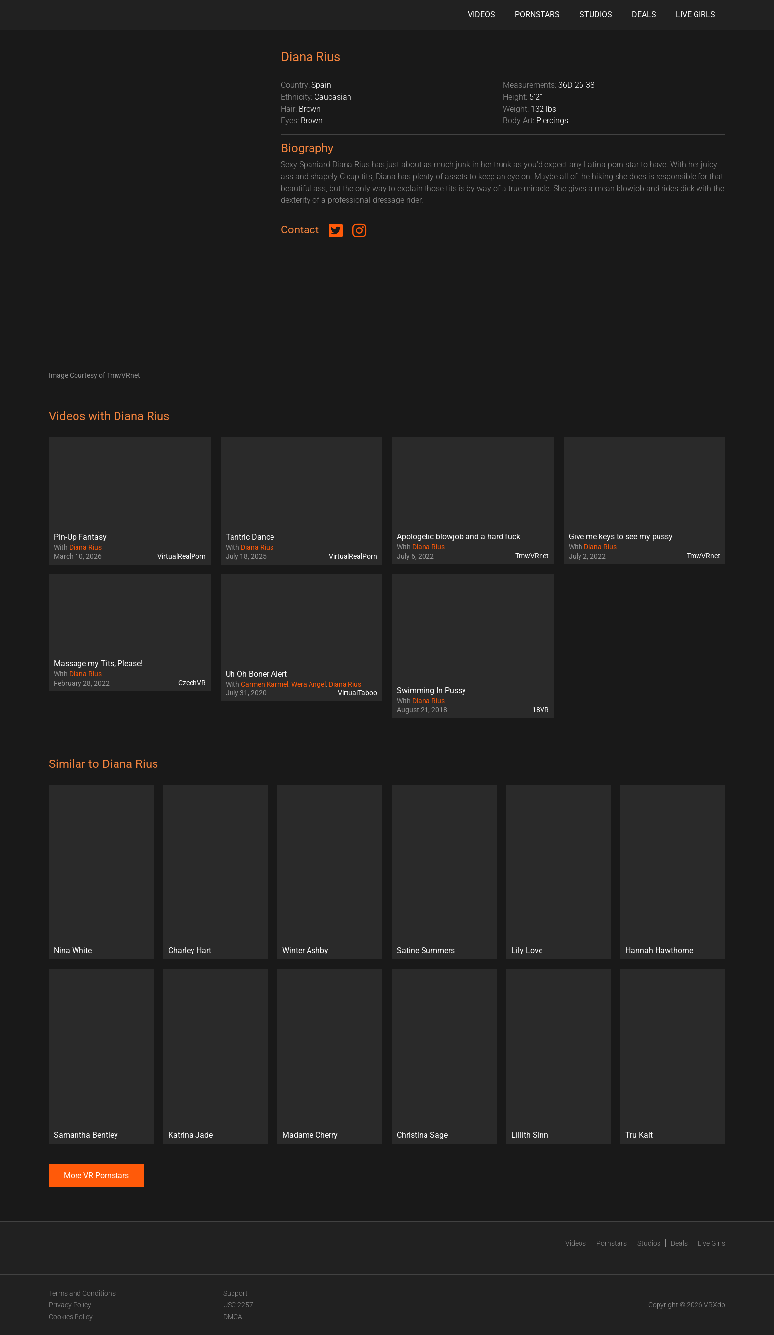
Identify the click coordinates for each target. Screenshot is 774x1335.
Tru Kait (639, 1135)
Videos (481, 14)
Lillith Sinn (529, 1135)
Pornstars (537, 14)
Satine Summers (426, 950)
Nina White (73, 950)
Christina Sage (422, 1135)
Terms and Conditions (82, 1293)
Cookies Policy (71, 1317)
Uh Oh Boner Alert (256, 674)
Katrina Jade (190, 1135)
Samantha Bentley (86, 1135)
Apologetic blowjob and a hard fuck (458, 536)
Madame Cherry (310, 1135)
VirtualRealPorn (181, 556)
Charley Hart (189, 950)
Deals (644, 14)
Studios (596, 14)
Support (235, 1293)
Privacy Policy (70, 1305)
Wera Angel (308, 684)
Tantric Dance (250, 537)
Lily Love (526, 950)
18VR (540, 710)
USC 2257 (238, 1305)
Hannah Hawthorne (659, 950)
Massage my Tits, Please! (98, 663)
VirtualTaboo (357, 693)
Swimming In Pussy (431, 690)
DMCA (232, 1317)
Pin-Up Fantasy (80, 537)
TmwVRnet (532, 556)
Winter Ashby (305, 950)
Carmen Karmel (264, 684)
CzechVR (192, 683)
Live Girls (695, 14)
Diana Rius (85, 547)
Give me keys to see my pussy (621, 536)
